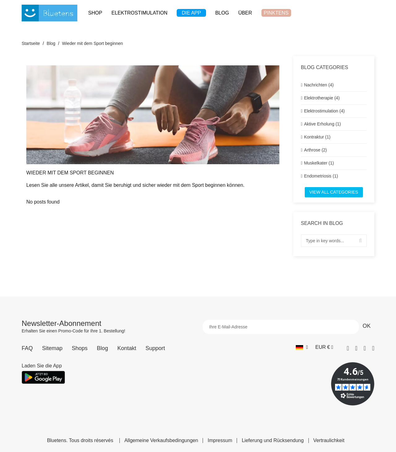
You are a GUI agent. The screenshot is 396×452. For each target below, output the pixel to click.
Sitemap (52, 348)
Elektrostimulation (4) (324, 110)
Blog (102, 348)
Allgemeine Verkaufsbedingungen (161, 440)
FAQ (27, 348)
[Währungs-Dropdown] (324, 347)
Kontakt (126, 348)
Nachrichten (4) (319, 84)
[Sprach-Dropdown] (302, 347)
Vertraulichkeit (329, 440)
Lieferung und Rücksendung (272, 440)
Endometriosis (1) (321, 175)
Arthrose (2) (315, 149)
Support (155, 348)
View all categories (333, 192)
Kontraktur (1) (317, 136)
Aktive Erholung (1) (322, 123)
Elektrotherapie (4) (322, 97)
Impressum (220, 440)
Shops (80, 348)
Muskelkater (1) (319, 162)
